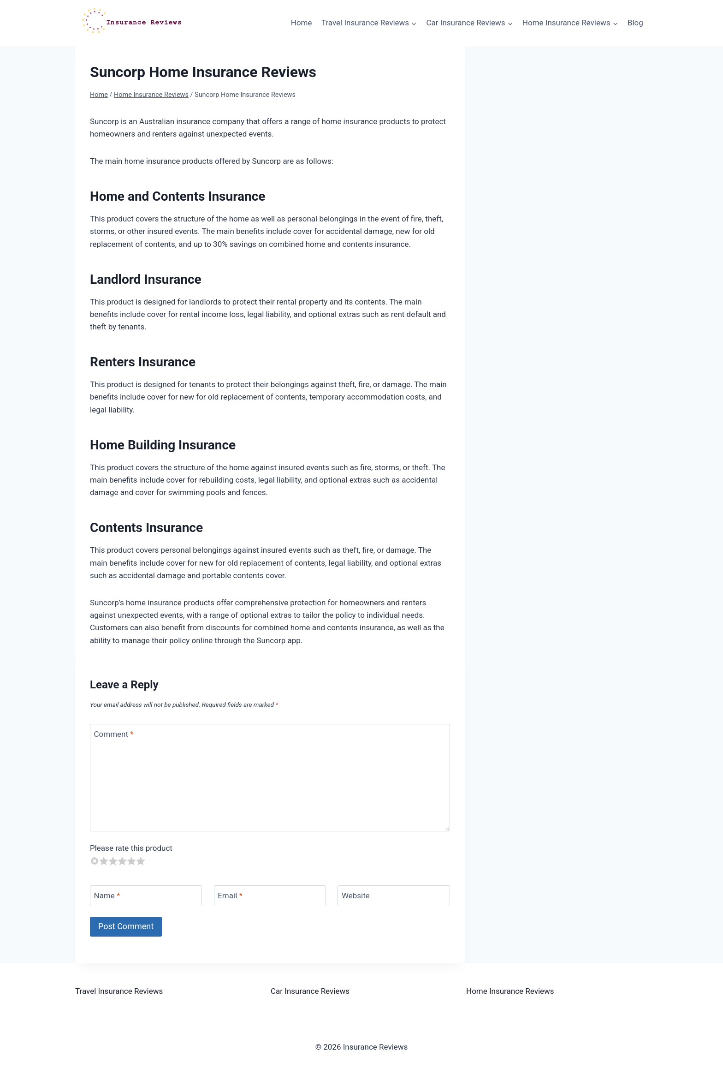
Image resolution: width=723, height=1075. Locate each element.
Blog (635, 22)
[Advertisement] (570, 127)
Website (356, 895)
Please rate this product (131, 848)
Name (107, 895)
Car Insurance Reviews (310, 991)
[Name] (146, 895)
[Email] (270, 895)
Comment (114, 734)
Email (230, 895)
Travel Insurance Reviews (119, 991)
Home (301, 22)
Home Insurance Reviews (510, 991)
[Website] (394, 895)
